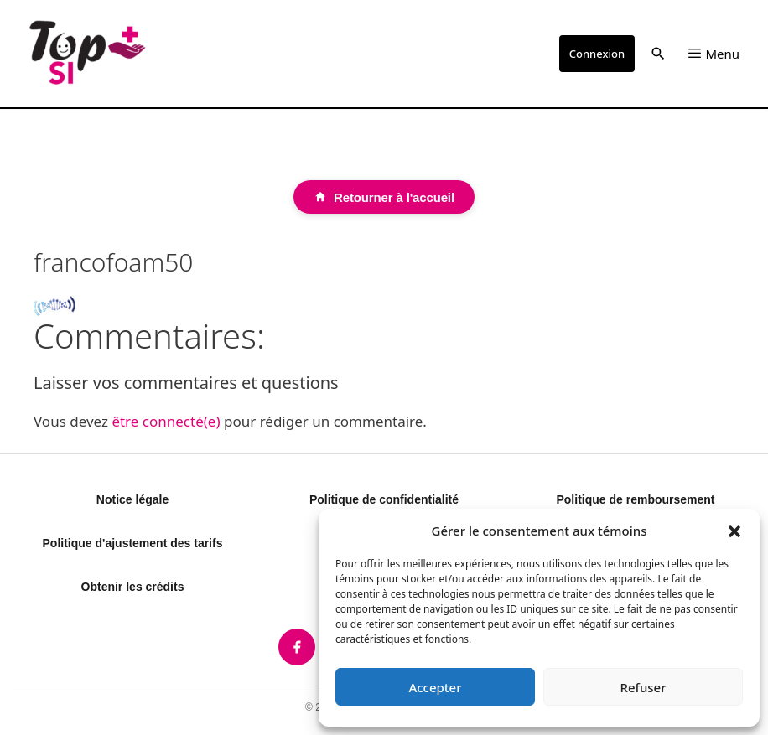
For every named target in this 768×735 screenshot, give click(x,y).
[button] (734, 530)
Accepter (434, 687)
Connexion (597, 53)
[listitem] (296, 647)
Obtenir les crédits (132, 586)
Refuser (643, 687)
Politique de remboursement (635, 499)
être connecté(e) (166, 421)
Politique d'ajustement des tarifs (133, 543)
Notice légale (132, 499)
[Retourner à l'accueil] (384, 197)
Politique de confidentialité (384, 499)
